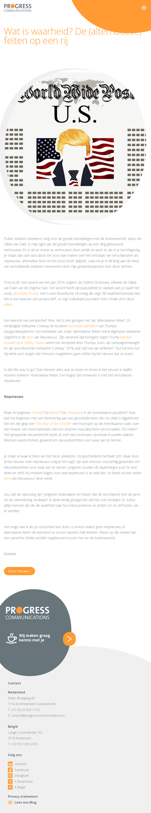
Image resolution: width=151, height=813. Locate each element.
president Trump (26, 293)
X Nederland (20, 781)
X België (17, 787)
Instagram (18, 776)
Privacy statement (23, 796)
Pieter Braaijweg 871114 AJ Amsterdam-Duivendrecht (32, 701)
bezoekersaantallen (83, 325)
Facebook (18, 770)
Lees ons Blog (22, 802)
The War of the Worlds (53, 423)
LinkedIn (17, 764)
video (8, 304)
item (29, 337)
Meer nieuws (19, 571)
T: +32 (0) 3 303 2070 (22, 744)
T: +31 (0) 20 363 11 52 (24, 709)
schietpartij (75, 412)
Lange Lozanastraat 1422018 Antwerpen (25, 735)
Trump (37, 412)
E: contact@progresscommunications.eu (36, 715)
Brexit (54, 412)
